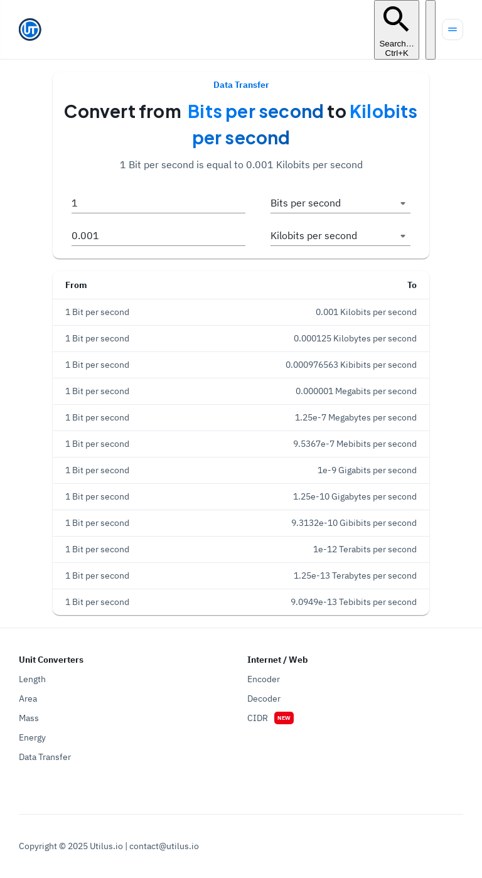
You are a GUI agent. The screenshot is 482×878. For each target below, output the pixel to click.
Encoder (263, 679)
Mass (29, 718)
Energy (32, 737)
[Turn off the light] (431, 30)
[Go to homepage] (30, 29)
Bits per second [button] (305, 202)
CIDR (257, 718)
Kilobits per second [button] (313, 235)
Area (28, 698)
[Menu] (452, 29)
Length (32, 679)
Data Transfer (45, 757)
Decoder (264, 698)
